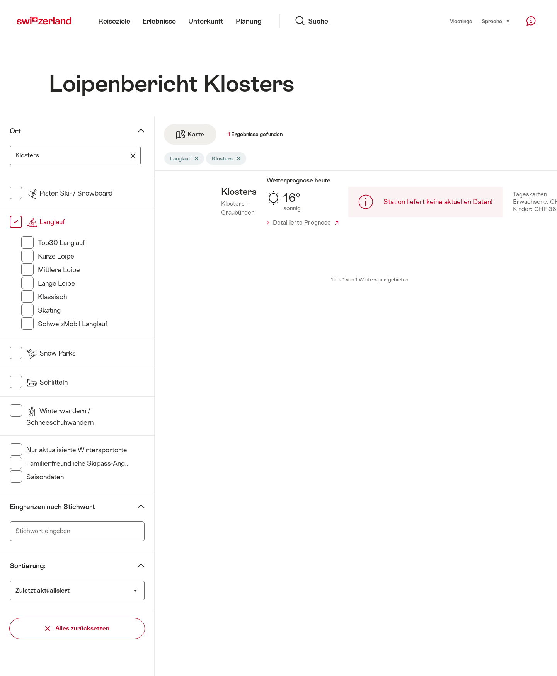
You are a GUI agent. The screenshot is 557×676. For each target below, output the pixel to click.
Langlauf (45, 222)
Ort (15, 131)
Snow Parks (51, 353)
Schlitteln (47, 382)
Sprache (496, 20)
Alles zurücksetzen (77, 628)
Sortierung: (27, 566)
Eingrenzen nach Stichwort (52, 507)
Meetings (460, 21)
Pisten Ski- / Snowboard (69, 193)
